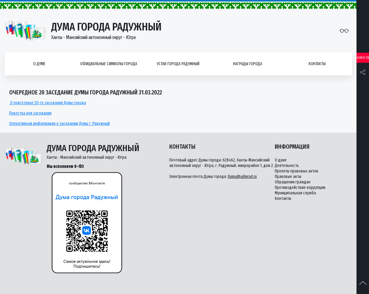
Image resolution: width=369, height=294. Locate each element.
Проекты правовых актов (296, 171)
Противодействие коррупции (300, 187)
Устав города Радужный (178, 63)
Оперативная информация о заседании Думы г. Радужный (59, 123)
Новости (363, 58)
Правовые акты (288, 176)
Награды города (247, 63)
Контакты (317, 63)
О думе (39, 63)
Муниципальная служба (295, 193)
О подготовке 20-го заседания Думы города (47, 102)
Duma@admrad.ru (242, 176)
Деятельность (287, 165)
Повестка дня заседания (30, 113)
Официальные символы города (108, 63)
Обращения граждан (292, 182)
